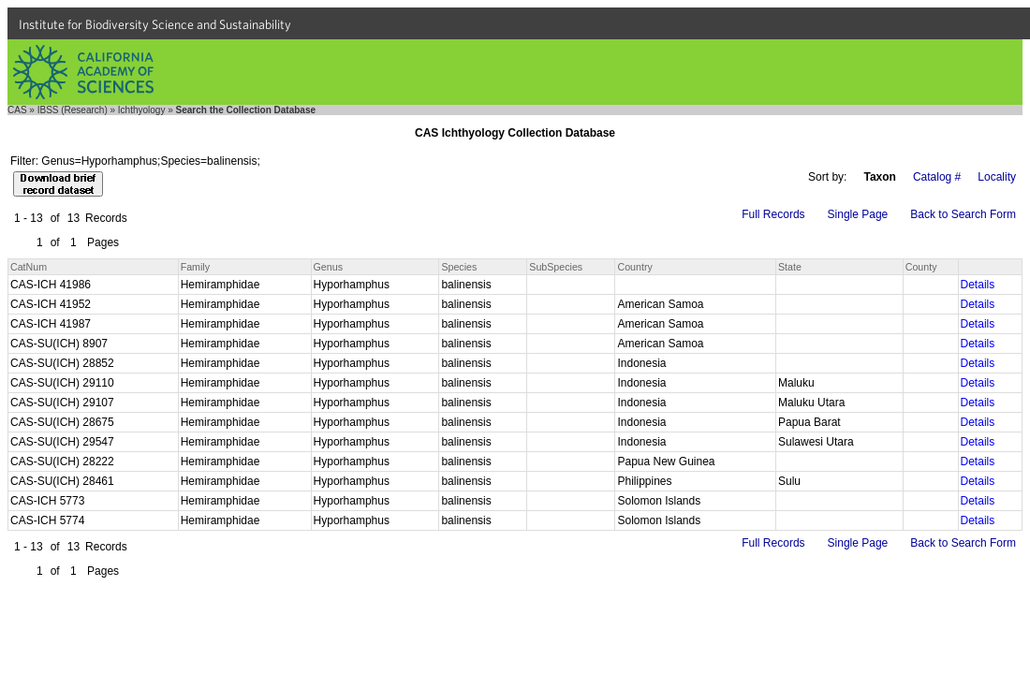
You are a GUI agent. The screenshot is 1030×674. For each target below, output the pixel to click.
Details (978, 284)
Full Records (773, 214)
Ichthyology (142, 110)
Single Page (858, 214)
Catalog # (937, 176)
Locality (997, 176)
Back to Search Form (963, 214)
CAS (17, 110)
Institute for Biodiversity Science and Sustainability (155, 24)
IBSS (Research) (72, 110)
